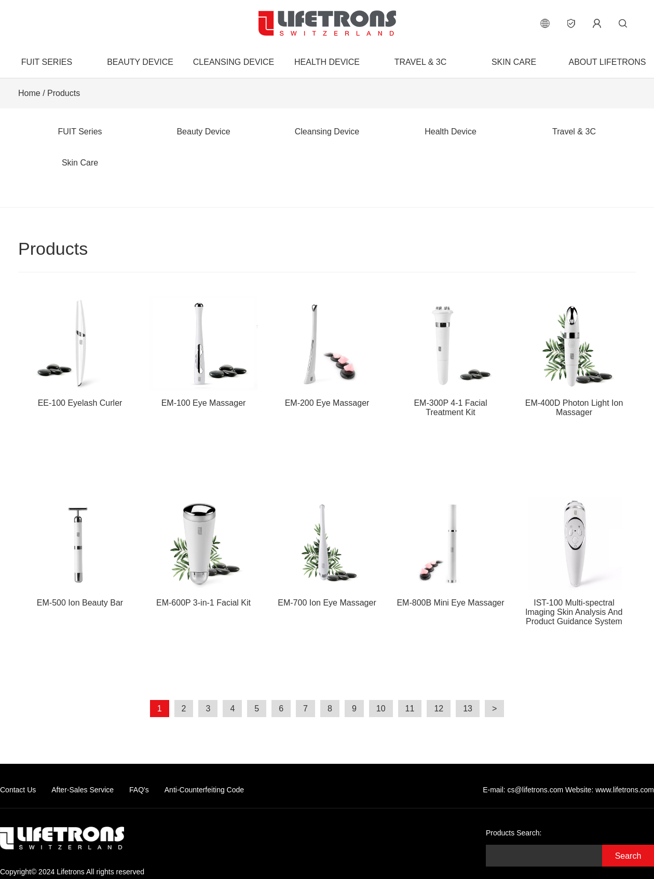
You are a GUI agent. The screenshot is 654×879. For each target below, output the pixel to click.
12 (438, 708)
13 (467, 708)
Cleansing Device (233, 62)
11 (410, 708)
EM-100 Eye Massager (203, 351)
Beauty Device (140, 62)
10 (381, 708)
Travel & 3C (420, 62)
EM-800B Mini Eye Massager (451, 551)
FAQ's (139, 790)
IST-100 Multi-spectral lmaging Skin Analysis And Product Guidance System (574, 561)
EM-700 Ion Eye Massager (327, 551)
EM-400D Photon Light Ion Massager (574, 356)
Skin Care (514, 62)
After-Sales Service (82, 790)
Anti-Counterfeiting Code (204, 790)
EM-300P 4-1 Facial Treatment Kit (451, 356)
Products (63, 93)
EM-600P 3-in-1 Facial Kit (203, 551)
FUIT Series (46, 62)
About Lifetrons (607, 62)
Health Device (327, 62)
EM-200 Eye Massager (327, 351)
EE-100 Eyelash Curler (80, 351)
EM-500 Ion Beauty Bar (80, 551)
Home (29, 93)
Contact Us (18, 790)
